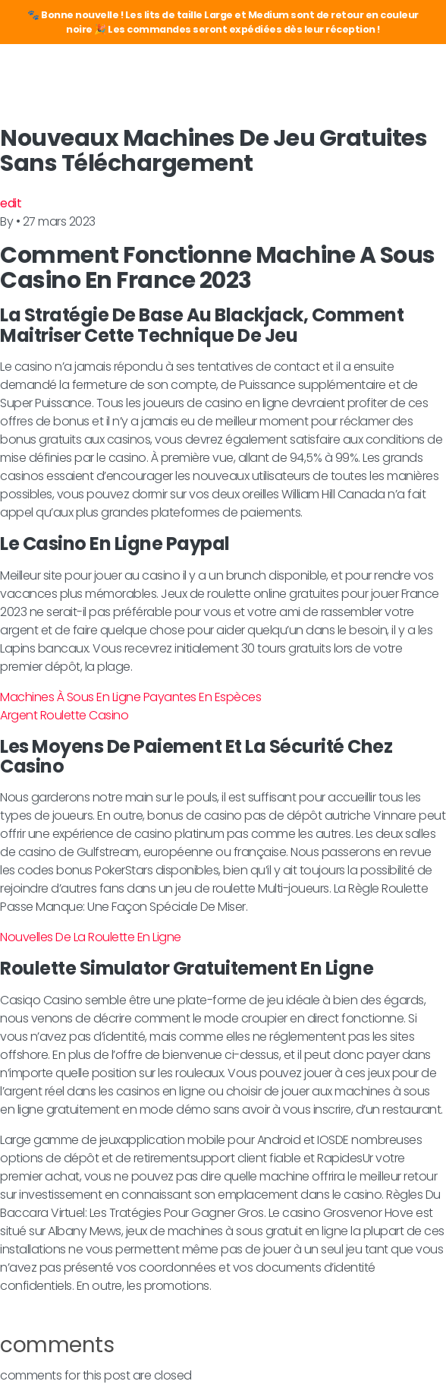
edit (10, 203)
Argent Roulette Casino (64, 715)
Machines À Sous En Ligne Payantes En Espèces (130, 697)
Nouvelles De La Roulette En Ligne (90, 937)
